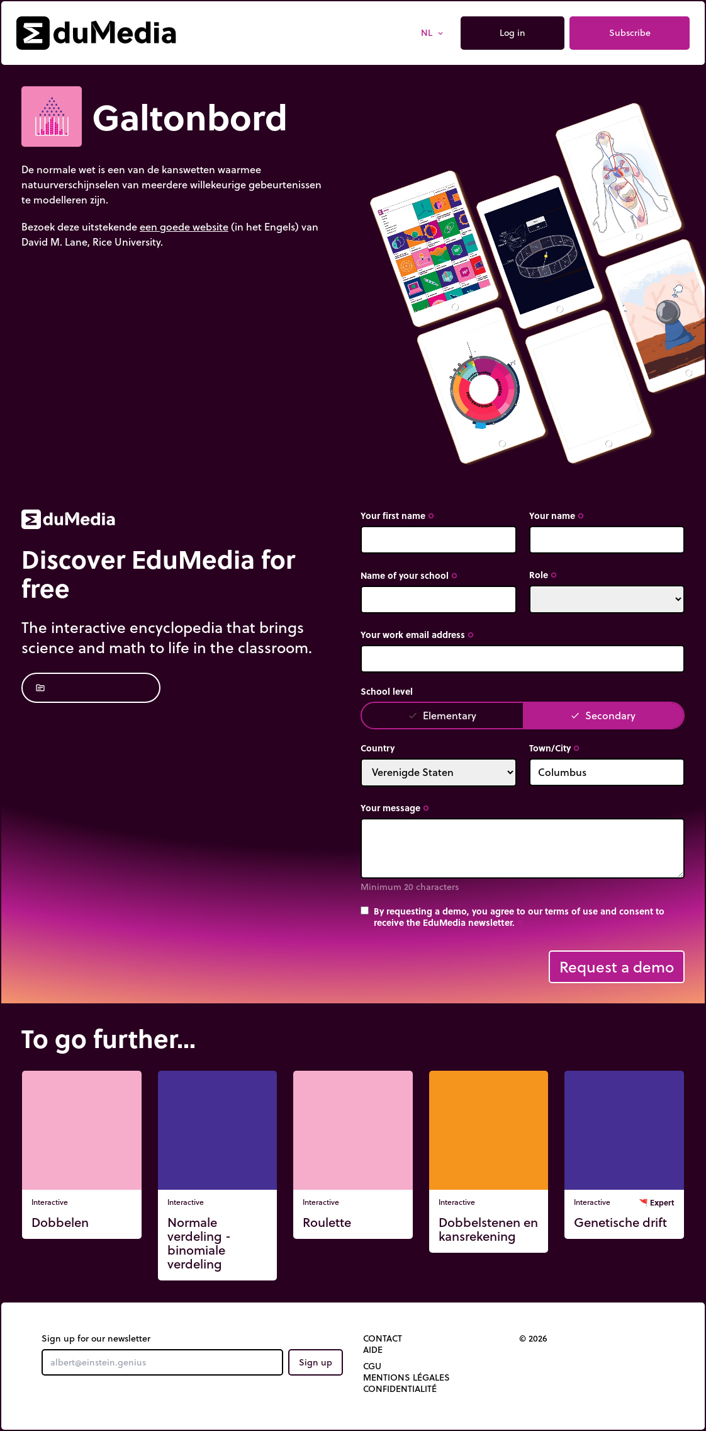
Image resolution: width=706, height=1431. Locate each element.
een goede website (184, 226)
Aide (373, 1349)
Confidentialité (400, 1389)
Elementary (442, 715)
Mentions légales (406, 1377)
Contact (382, 1338)
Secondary (603, 715)
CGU (372, 1366)
